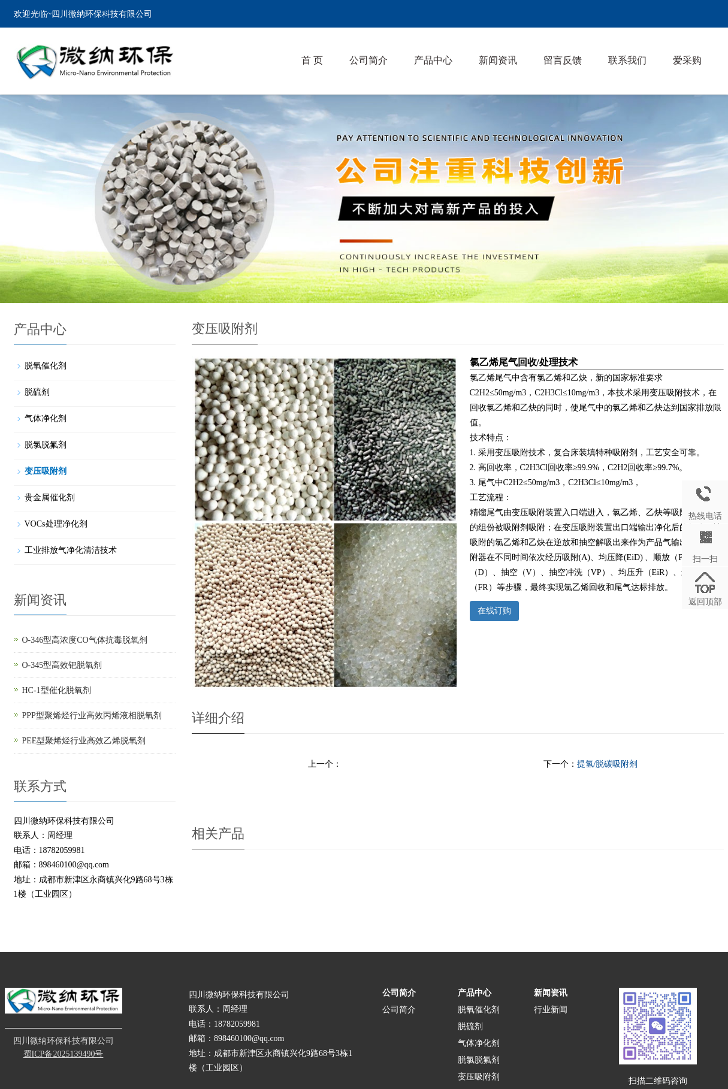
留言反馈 (562, 60)
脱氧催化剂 (46, 365)
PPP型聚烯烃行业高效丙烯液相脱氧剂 (92, 715)
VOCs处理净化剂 (56, 523)
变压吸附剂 (46, 471)
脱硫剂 (37, 392)
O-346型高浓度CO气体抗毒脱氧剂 (84, 640)
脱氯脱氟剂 (46, 444)
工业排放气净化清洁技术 (71, 550)
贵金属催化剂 (50, 497)
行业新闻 (550, 1009)
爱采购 (687, 60)
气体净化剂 (46, 418)
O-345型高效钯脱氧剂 (62, 665)
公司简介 (368, 60)
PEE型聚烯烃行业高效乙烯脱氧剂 (84, 740)
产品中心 (433, 60)
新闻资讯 (498, 60)
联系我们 (627, 60)
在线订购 (494, 610)
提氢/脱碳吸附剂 (607, 764)
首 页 (312, 60)
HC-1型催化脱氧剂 (56, 690)
